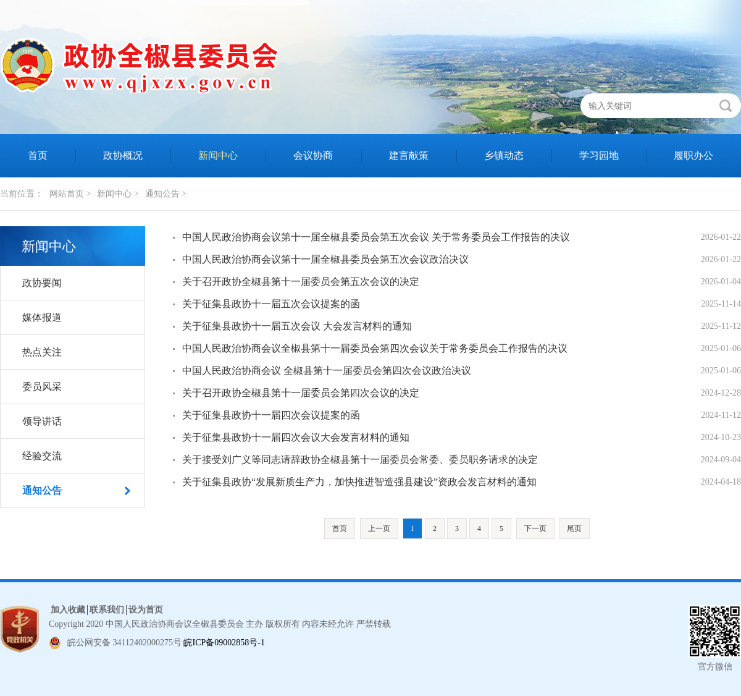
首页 (38, 155)
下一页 (535, 528)
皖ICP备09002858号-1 (223, 642)
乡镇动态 (504, 155)
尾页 (574, 528)
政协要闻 (42, 283)
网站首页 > (70, 193)
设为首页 (145, 609)
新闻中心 (218, 155)
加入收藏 (68, 609)
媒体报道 (42, 317)
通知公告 (42, 490)
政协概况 (123, 155)
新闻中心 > (117, 193)
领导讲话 (42, 421)
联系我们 (107, 609)
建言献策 (409, 155)
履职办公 (693, 155)
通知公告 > (165, 193)
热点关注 (42, 352)
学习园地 (599, 155)
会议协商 (313, 155)
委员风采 (42, 386)
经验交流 (42, 456)
